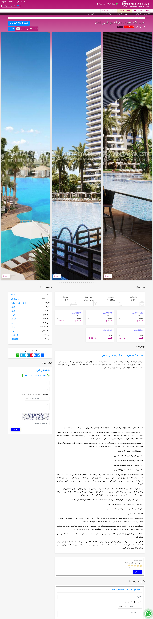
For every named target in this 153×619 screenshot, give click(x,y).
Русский (10, 2)
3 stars (135, 566)
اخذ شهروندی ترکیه (124, 10)
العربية (23, 2)
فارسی (17, 2)
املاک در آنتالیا (147, 14)
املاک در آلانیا (139, 14)
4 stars (132, 566)
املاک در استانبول (129, 14)
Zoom (6, 276)
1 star (140, 566)
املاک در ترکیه (138, 10)
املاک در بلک (112, 14)
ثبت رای (137, 572)
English (3, 2)
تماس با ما (105, 10)
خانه (147, 10)
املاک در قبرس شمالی (93, 14)
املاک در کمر (120, 14)
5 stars (129, 566)
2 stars (138, 566)
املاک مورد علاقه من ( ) (11, 6)
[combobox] (27, 399)
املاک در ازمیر (103, 14)
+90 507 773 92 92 (107, 3)
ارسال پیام (15, 429)
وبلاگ (114, 10)
